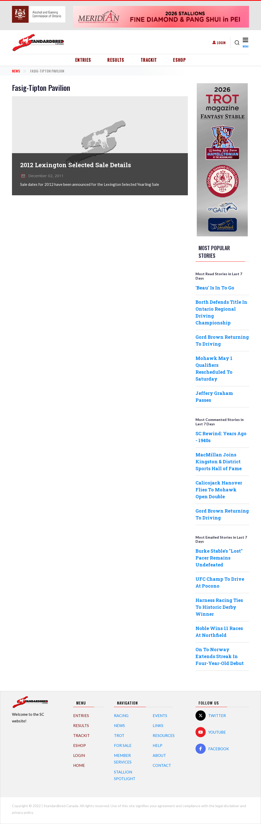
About (159, 755)
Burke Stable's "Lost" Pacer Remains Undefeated (219, 558)
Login (221, 42)
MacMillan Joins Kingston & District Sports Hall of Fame (218, 461)
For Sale (123, 745)
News (16, 71)
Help (157, 745)
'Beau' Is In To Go (214, 288)
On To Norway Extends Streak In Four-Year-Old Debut (219, 656)
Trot (119, 735)
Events (160, 715)
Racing (121, 715)
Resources (164, 735)
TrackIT (149, 60)
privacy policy (22, 812)
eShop (179, 60)
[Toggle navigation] (245, 42)
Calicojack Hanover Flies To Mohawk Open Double (218, 490)
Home (79, 765)
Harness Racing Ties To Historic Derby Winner (219, 607)
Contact (162, 765)
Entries (83, 60)
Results (115, 60)
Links (158, 725)
